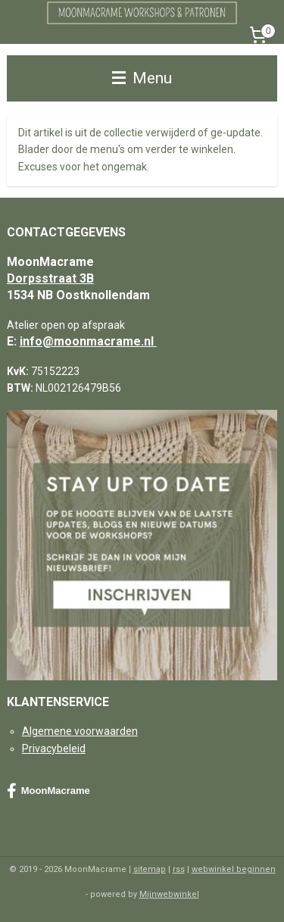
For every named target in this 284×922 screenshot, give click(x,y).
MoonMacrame (48, 791)
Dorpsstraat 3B (50, 278)
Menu (142, 78)
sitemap (149, 869)
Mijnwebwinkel (169, 894)
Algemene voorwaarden (80, 731)
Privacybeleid (54, 748)
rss (179, 869)
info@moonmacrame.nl (88, 341)
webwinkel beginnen (234, 869)
